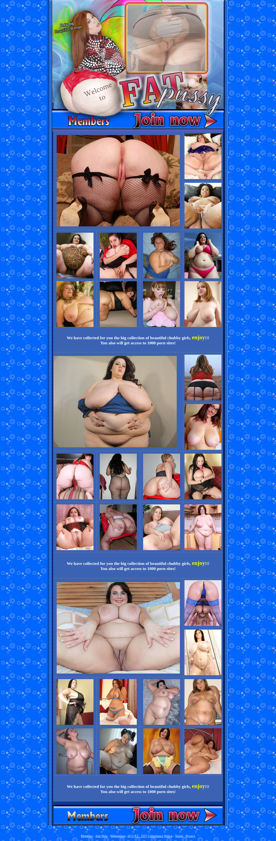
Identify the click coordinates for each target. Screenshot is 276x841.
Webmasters (118, 836)
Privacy (190, 836)
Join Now (101, 836)
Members (87, 836)
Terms (179, 836)
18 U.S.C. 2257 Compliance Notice (149, 836)
